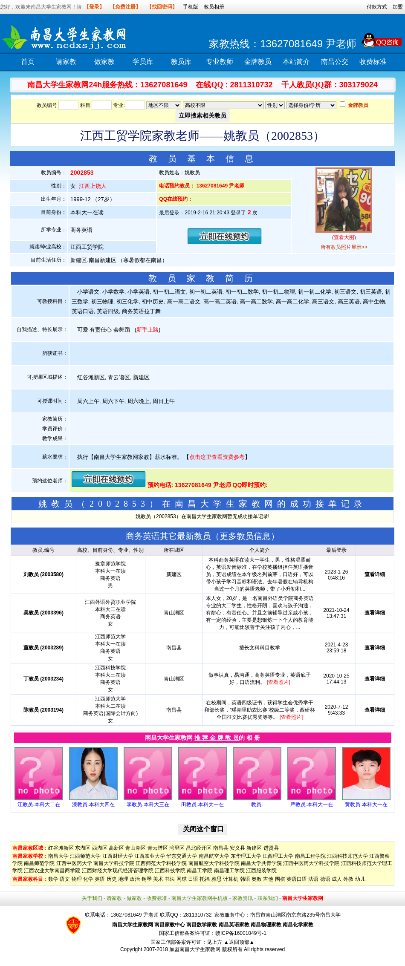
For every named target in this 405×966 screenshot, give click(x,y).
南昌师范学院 (39, 863)
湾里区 (177, 848)
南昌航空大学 (214, 856)
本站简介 (296, 61)
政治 (135, 879)
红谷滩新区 (61, 848)
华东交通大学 (181, 856)
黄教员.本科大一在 (366, 804)
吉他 (268, 879)
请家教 (66, 61)
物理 (77, 879)
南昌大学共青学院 (261, 863)
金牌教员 (258, 61)
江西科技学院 (170, 871)
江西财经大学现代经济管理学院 (117, 871)
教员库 (181, 61)
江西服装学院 (261, 871)
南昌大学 (58, 856)
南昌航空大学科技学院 (214, 863)
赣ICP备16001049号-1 (240, 933)
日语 (193, 879)
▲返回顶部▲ (239, 942)
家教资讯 (242, 898)
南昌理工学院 (229, 871)
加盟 (398, 7)
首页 (28, 61)
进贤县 (271, 848)
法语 (313, 879)
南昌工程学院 (310, 856)
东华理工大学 (246, 856)
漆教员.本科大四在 (93, 804)
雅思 (216, 879)
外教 (348, 879)
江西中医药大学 (74, 863)
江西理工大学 (278, 856)
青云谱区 (158, 848)
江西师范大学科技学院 (161, 863)
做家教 (104, 61)
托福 (205, 879)
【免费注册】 (125, 7)
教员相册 (214, 7)
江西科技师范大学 (347, 856)
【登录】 (94, 7)
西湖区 (99, 848)
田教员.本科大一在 (202, 804)
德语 (325, 879)
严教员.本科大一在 (311, 804)
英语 (100, 879)
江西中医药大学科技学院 (311, 863)
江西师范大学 (85, 856)
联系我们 (267, 898)
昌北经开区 (198, 848)
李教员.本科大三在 (148, 804)
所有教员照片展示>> (344, 247)
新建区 (254, 848)
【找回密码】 (162, 7)
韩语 (245, 879)
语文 (65, 879)
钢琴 (147, 879)
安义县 (237, 848)
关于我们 (92, 898)
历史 (112, 879)
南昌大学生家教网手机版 (199, 898)
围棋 (280, 879)
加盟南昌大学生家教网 (194, 949)
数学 (53, 879)
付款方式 (377, 7)
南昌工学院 (199, 871)
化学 (88, 879)
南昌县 (221, 848)
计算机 (230, 879)
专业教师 (219, 61)
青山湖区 (135, 848)
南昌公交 (334, 61)
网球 (181, 879)
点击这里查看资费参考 (217, 457)
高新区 (116, 848)
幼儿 (360, 879)
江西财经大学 (117, 856)
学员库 (143, 61)
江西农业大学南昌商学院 (52, 871)
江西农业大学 (149, 856)
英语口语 (296, 879)
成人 (337, 879)
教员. (257, 804)
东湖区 (82, 848)
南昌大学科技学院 (113, 863)
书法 (170, 879)
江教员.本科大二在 (38, 804)
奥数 (257, 879)
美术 (158, 879)
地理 (123, 879)
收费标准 (373, 61)
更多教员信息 (245, 536)
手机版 (190, 7)
